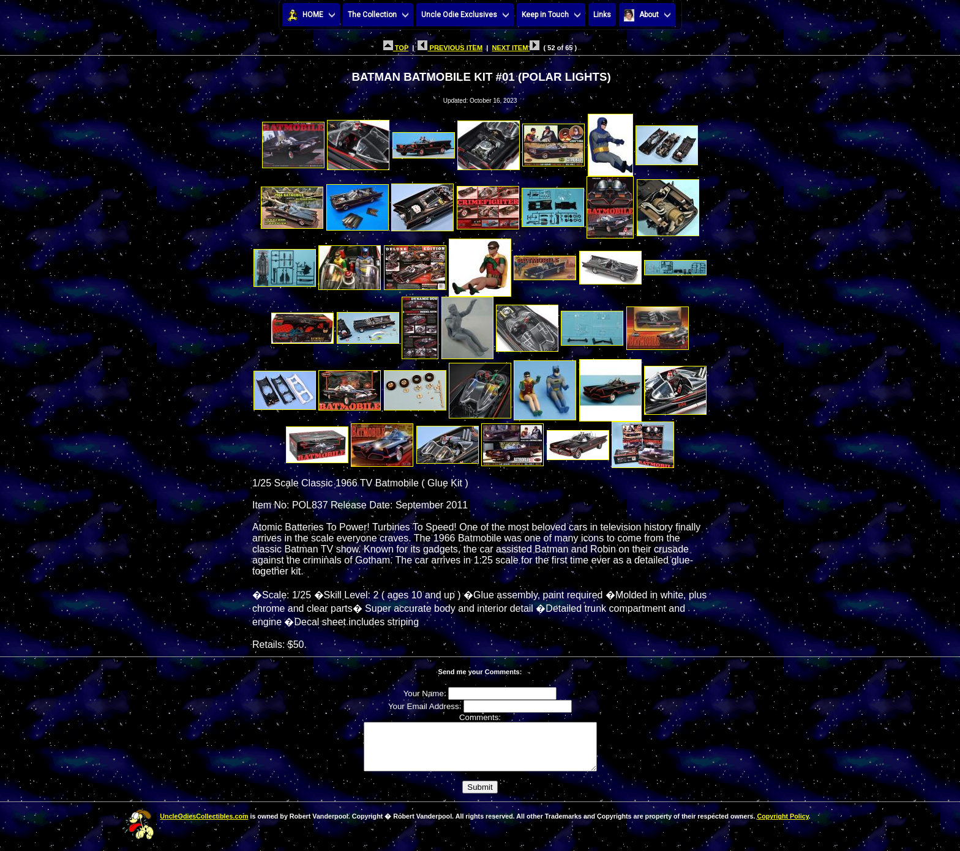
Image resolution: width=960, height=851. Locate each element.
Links (602, 14)
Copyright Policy (782, 825)
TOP (395, 47)
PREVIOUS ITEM (450, 47)
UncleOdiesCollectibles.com (204, 825)
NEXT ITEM (515, 47)
